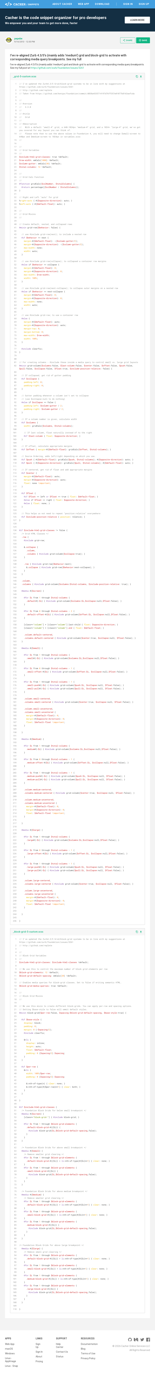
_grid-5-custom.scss (24, 76)
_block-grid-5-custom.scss (28, 931)
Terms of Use (88, 1353)
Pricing (39, 1361)
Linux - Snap (11, 1365)
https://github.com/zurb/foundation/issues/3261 (57, 67)
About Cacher (62, 4)
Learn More (137, 20)
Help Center (59, 1346)
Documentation (89, 1344)
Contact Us (62, 1351)
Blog (83, 1348)
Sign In (128, 4)
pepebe (18, 38)
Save (143, 40)
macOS (9, 1348)
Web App (83, 4)
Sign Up (144, 4)
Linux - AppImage (10, 1360)
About (39, 1356)
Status (59, 1356)
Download (102, 4)
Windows (10, 1353)
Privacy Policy (88, 1358)
